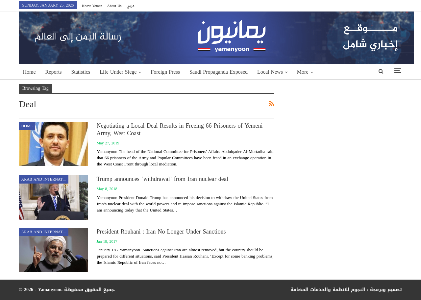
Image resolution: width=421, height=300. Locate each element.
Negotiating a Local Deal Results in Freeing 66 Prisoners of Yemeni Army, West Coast (180, 129)
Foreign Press (165, 72)
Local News (270, 72)
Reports (53, 72)
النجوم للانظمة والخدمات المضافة (327, 289)
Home (29, 72)
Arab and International (44, 179)
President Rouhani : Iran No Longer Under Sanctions (161, 231)
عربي (131, 5)
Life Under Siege (118, 72)
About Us (114, 5)
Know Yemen (92, 5)
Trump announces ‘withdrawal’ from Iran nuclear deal (162, 179)
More (303, 72)
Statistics (80, 72)
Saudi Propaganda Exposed (218, 72)
